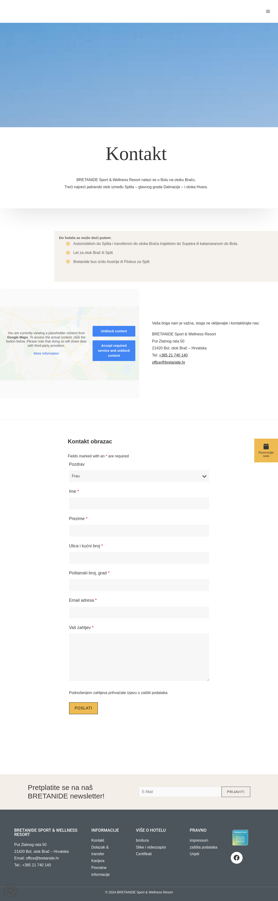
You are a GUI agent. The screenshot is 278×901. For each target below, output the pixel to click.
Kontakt (97, 840)
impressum (199, 840)
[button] (10, 890)
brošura (142, 840)
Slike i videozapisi (151, 847)
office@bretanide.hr (168, 362)
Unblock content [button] (114, 331)
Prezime (78, 518)
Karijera (97, 861)
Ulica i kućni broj (86, 546)
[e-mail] (180, 792)
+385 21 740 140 (173, 355)
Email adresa (83, 600)
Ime (74, 491)
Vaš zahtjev (81, 627)
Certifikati (144, 854)
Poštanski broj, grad (89, 573)
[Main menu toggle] (268, 11)
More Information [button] (46, 354)
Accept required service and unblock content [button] (114, 350)
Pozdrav (77, 464)
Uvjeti (194, 854)
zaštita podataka (203, 847)
